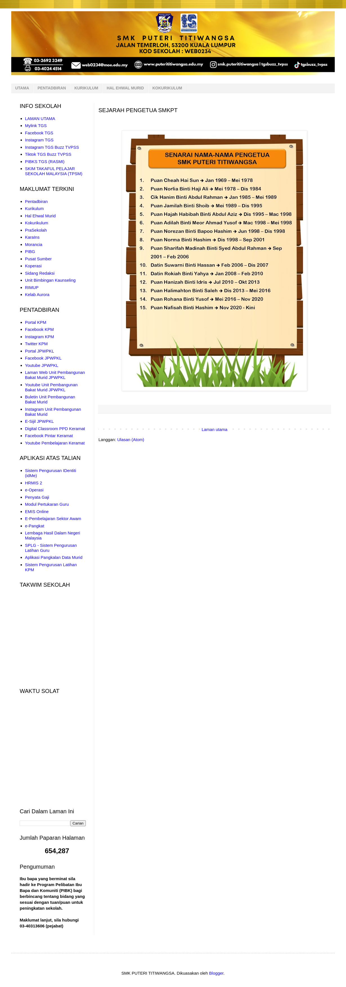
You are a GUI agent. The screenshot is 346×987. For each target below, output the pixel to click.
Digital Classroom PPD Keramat (55, 428)
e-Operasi (34, 489)
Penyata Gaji (37, 497)
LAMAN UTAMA (40, 118)
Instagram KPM (39, 336)
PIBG (30, 251)
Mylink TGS (36, 125)
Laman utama (215, 429)
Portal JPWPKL (39, 351)
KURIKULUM (86, 88)
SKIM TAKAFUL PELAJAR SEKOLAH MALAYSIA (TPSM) (53, 171)
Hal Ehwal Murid (40, 215)
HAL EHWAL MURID (125, 88)
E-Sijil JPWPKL (39, 421)
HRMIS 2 (33, 482)
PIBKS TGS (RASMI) (45, 161)
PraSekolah (36, 230)
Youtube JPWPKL (42, 365)
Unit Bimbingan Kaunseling (50, 280)
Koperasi (33, 265)
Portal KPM (35, 322)
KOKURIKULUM (167, 88)
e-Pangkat (34, 525)
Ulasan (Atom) (130, 439)
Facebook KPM (39, 329)
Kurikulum (34, 208)
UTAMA (22, 88)
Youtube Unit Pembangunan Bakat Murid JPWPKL (51, 387)
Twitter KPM (36, 343)
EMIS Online (37, 511)
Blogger (216, 973)
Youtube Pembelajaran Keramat (55, 443)
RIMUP (32, 287)
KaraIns (32, 237)
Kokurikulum (36, 222)
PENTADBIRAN (52, 88)
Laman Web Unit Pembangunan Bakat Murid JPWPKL (55, 375)
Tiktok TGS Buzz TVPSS (48, 154)
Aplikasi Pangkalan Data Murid (53, 557)
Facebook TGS (39, 132)
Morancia (33, 244)
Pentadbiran (36, 201)
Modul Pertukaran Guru (47, 504)
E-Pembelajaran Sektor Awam (53, 518)
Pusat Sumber (38, 258)
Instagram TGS (39, 139)
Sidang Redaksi (40, 273)
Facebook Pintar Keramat (49, 435)
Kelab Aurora (37, 294)
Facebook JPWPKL (43, 358)
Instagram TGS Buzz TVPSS (52, 147)
